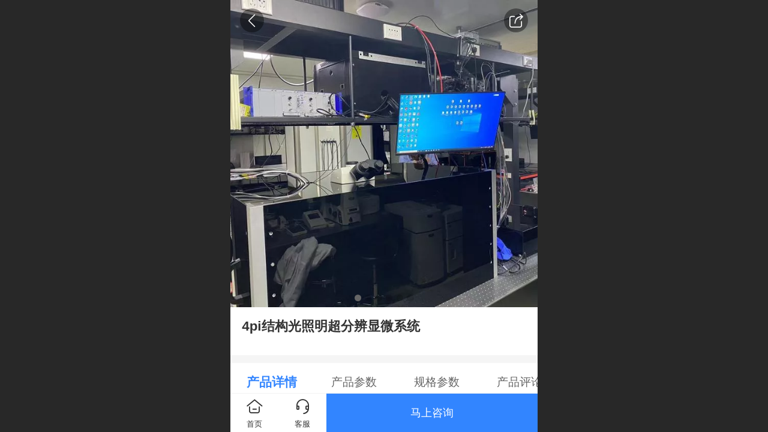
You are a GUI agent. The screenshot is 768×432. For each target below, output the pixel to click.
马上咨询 (432, 413)
